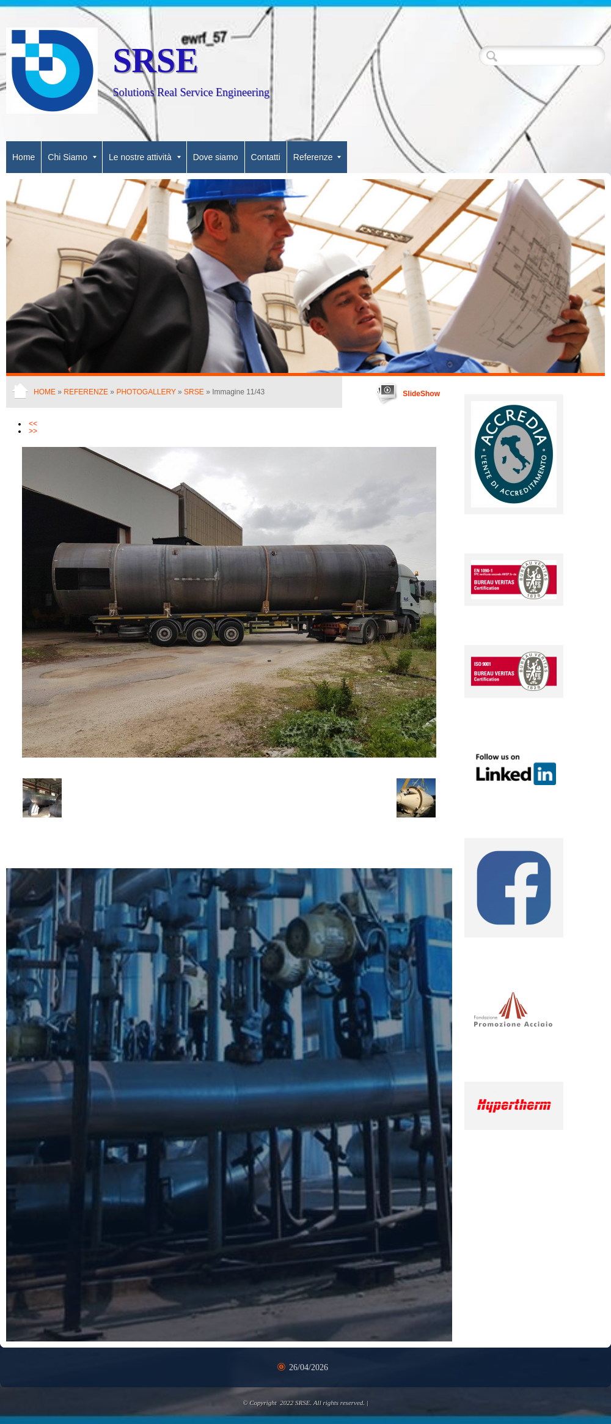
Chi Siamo (72, 157)
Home (23, 157)
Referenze (317, 157)
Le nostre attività (145, 157)
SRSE (155, 60)
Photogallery (145, 392)
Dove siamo (215, 157)
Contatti (265, 157)
